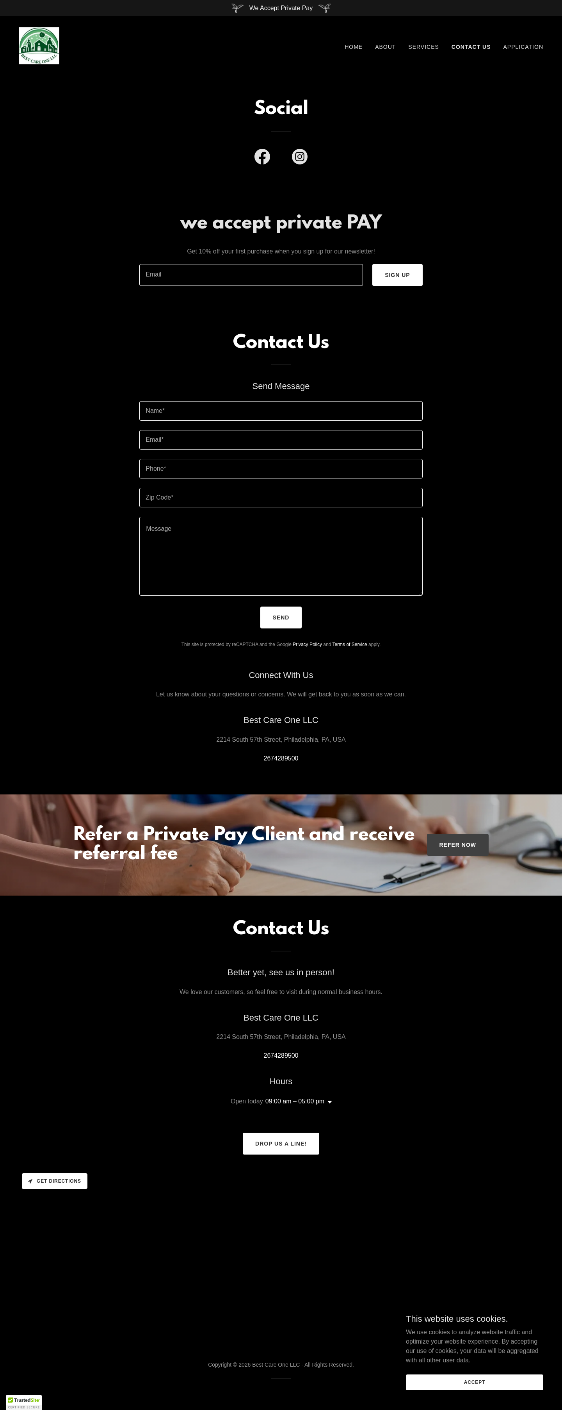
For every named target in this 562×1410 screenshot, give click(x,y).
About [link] (385, 47)
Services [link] (423, 47)
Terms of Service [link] (349, 644)
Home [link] (354, 47)
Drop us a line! (281, 1143)
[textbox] (251, 275)
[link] (39, 45)
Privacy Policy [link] (307, 644)
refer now (458, 845)
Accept (474, 1382)
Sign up (397, 275)
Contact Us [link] (471, 47)
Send (281, 617)
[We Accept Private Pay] (281, 8)
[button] (328, 1102)
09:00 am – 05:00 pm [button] (294, 1101)
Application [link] (523, 47)
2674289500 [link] (281, 758)
